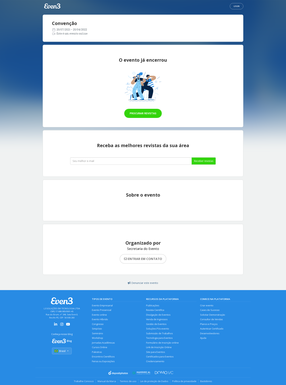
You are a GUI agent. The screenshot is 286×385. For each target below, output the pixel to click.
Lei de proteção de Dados (154, 381)
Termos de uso (128, 381)
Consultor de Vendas (211, 319)
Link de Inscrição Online (159, 347)
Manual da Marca (107, 381)
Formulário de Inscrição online (162, 342)
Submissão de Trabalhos (159, 333)
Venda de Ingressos (156, 319)
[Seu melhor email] (131, 161)
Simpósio (97, 328)
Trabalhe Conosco (84, 381)
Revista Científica (155, 310)
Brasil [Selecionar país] (61, 351)
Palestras (97, 352)
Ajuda (203, 338)
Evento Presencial (101, 310)
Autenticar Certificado (211, 328)
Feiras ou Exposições (103, 361)
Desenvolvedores (209, 333)
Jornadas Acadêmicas (103, 342)
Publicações (152, 305)
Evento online (99, 314)
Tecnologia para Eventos (159, 338)
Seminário (97, 333)
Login (236, 6)
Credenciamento (155, 361)
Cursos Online (99, 347)
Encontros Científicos (103, 356)
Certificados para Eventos (159, 356)
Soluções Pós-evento (157, 328)
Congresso (98, 324)
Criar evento (206, 305)
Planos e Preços (208, 324)
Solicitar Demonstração (212, 314)
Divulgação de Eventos (158, 314)
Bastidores (206, 381)
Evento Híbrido (100, 319)
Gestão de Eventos (156, 324)
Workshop (97, 338)
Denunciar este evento (143, 283)
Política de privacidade (184, 381)
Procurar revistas (143, 113)
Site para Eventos (155, 352)
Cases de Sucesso (210, 310)
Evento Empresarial (102, 305)
